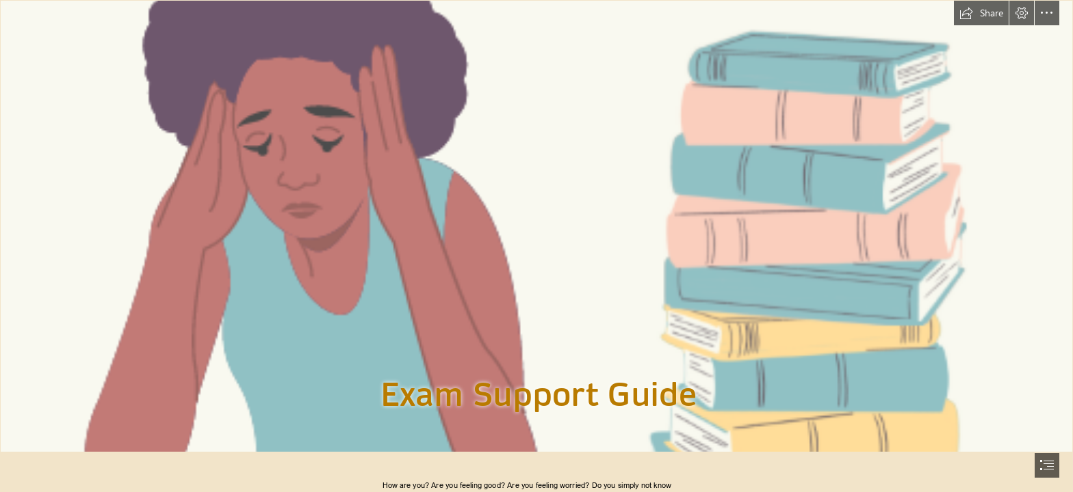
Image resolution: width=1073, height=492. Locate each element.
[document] (536, 246)
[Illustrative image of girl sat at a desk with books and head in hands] (536, 226)
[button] (981, 13)
